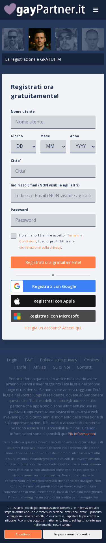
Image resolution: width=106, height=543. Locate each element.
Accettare (23, 534)
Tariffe (20, 367)
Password (19, 209)
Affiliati (39, 367)
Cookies (91, 359)
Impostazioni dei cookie (72, 534)
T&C (28, 359)
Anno (74, 136)
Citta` (16, 160)
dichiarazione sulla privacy (40, 247)
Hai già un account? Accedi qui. (53, 328)
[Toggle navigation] (96, 9)
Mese (45, 136)
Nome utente (23, 111)
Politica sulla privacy (58, 359)
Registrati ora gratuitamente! (53, 262)
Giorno (17, 136)
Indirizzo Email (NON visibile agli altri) (45, 185)
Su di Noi (61, 367)
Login (12, 359)
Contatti (84, 367)
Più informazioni (82, 433)
